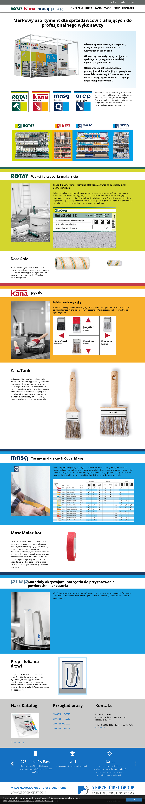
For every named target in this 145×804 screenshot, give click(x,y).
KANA (98, 8)
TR (129, 2)
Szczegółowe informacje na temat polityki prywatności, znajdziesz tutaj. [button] (28, 801)
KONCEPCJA (76, 8)
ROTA (88, 8)
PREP (117, 8)
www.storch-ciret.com (28, 792)
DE (111, 2)
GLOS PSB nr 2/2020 (61, 724)
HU (132, 2)
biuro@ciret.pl (101, 727)
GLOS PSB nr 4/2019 (61, 719)
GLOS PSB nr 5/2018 (61, 714)
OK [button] (134, 799)
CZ (115, 2)
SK (122, 2)
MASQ (107, 8)
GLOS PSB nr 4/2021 (61, 728)
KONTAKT (128, 8)
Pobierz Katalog (17, 742)
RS (125, 2)
